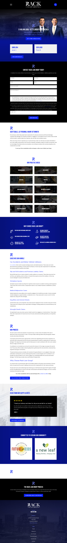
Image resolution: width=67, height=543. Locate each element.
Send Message (33, 117)
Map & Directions (33, 522)
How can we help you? (15, 90)
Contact (33, 541)
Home (33, 528)
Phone (12, 82)
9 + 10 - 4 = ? (13, 112)
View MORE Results (17, 56)
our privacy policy (48, 106)
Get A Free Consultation (33, 38)
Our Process (33, 533)
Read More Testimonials (17, 420)
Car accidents (13, 264)
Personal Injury (33, 536)
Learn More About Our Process (33, 495)
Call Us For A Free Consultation (20, 378)
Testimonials (33, 538)
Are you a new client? (14, 86)
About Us (33, 531)
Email (35, 82)
